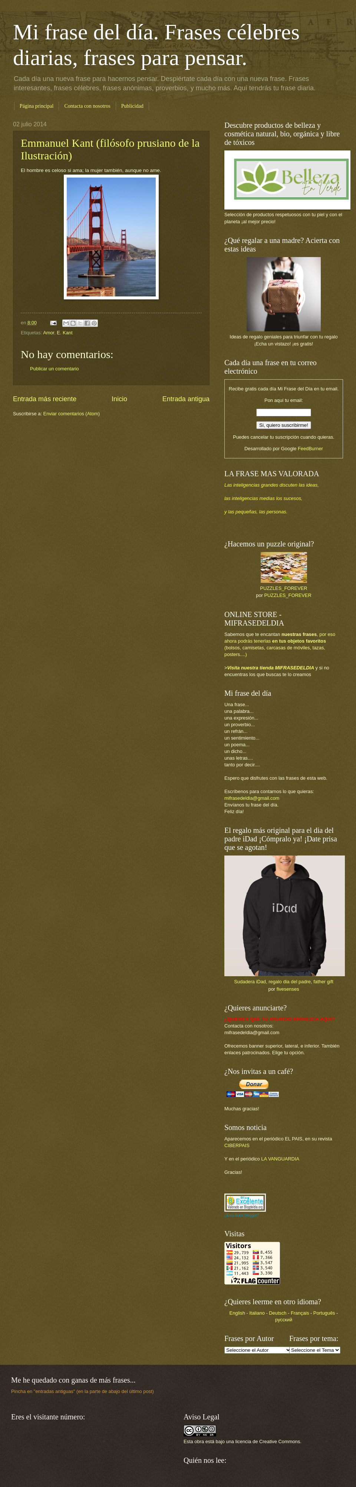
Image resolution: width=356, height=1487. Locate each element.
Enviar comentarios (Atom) (71, 413)
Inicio (119, 399)
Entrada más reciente (44, 399)
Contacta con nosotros (87, 106)
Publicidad (132, 106)
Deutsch (277, 1313)
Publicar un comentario (54, 368)
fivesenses (288, 989)
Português (324, 1313)
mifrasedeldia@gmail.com (251, 798)
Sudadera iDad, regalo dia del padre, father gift (283, 981)
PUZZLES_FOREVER (283, 588)
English (237, 1313)
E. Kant (64, 332)
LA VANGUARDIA (280, 1159)
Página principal (36, 106)
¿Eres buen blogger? (241, 1215)
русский (283, 1319)
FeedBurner (310, 448)
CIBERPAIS (237, 1145)
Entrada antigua (186, 399)
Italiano (257, 1313)
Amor (48, 332)
